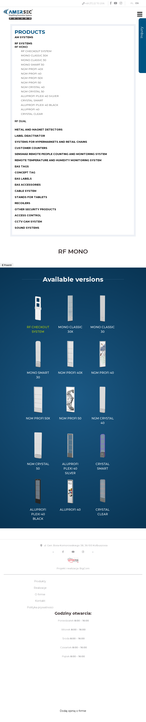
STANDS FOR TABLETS (31, 197)
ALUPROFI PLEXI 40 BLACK (39, 105)
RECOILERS (22, 203)
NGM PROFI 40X (32, 69)
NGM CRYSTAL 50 (32, 91)
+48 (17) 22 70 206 (94, 3)
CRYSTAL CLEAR (32, 114)
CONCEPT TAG (25, 172)
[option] (38, 315)
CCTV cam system (28, 221)
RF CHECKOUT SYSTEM (36, 51)
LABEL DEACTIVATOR (30, 135)
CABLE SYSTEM (25, 191)
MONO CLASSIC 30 (33, 60)
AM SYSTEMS (24, 37)
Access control (28, 215)
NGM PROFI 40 (31, 73)
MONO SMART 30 (32, 64)
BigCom (85, 568)
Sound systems (27, 227)
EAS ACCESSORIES (28, 184)
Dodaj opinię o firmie (73, 711)
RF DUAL (20, 121)
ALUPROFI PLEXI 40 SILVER (40, 96)
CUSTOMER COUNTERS (31, 148)
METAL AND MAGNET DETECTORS (39, 129)
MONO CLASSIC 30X (34, 55)
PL (132, 3)
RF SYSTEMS (23, 43)
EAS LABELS (23, 178)
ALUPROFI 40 (30, 109)
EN (137, 3)
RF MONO (21, 47)
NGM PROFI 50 (31, 82)
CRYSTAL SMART (32, 100)
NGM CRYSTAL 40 (33, 87)
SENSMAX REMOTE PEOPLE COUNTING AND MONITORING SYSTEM (61, 154)
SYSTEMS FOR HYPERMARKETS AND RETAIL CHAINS (51, 141)
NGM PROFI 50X (32, 78)
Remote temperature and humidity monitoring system (58, 160)
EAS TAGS (22, 166)
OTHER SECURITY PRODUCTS (35, 209)
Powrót (7, 265)
